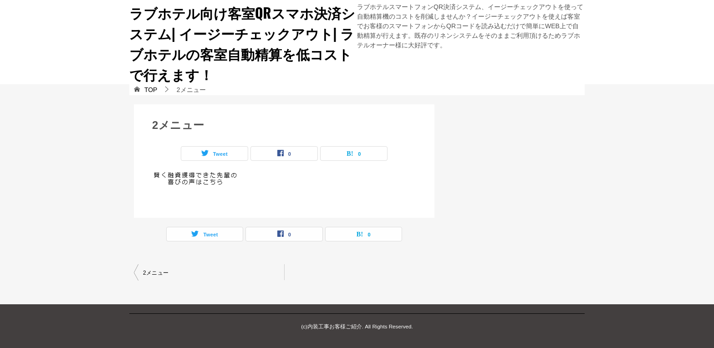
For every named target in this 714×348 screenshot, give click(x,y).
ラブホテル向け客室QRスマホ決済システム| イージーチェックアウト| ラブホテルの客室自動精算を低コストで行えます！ (242, 43)
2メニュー (156, 273)
